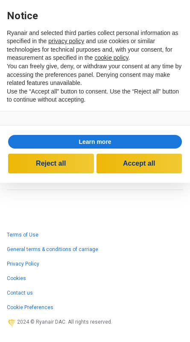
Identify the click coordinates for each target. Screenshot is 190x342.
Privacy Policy (23, 264)
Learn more (95, 141)
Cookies (16, 278)
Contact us (20, 293)
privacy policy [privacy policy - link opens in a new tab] (66, 41)
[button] (95, 142)
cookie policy (111, 57)
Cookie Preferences (30, 307)
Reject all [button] (51, 163)
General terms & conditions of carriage (52, 249)
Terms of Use (22, 235)
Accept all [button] (139, 163)
